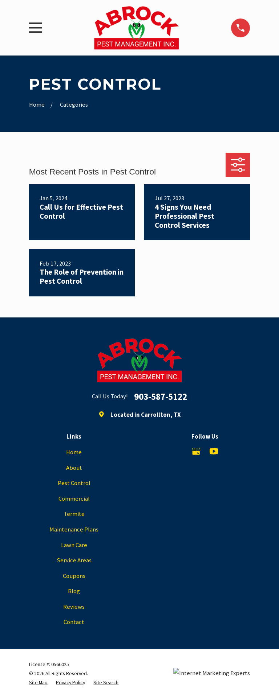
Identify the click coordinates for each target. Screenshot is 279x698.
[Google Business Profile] (196, 451)
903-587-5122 (160, 396)
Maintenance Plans (73, 529)
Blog (74, 591)
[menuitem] (38, 682)
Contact (74, 622)
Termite (74, 514)
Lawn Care (74, 545)
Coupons (74, 576)
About (74, 468)
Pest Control (74, 483)
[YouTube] (214, 451)
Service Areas (74, 560)
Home (74, 452)
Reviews (74, 607)
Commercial (74, 498)
